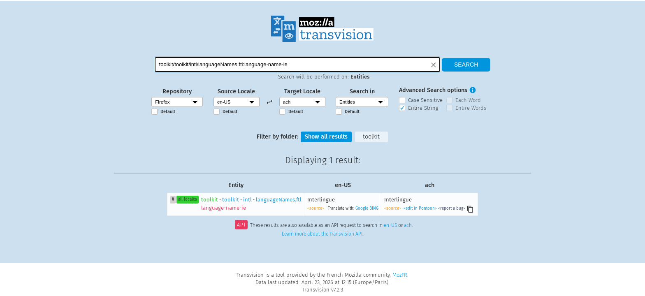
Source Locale (236, 91)
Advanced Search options (433, 90)
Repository (177, 91)
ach (408, 226)
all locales (187, 199)
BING (373, 208)
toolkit (371, 136)
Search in (362, 91)
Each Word (468, 100)
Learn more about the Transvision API (322, 234)
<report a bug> (451, 208)
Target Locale (302, 91)
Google (361, 208)
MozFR (399, 275)
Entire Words (470, 108)
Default (167, 111)
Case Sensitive (425, 100)
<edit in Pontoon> (420, 208)
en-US (390, 226)
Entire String (423, 108)
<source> (315, 208)
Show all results (326, 136)
